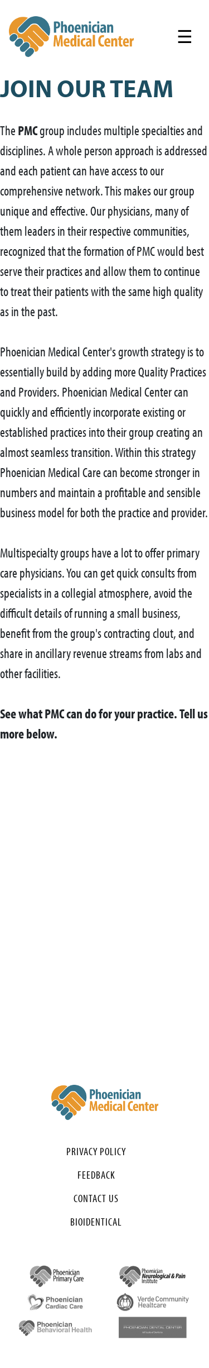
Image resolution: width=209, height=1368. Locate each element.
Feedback (96, 1174)
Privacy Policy (96, 1151)
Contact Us (96, 1198)
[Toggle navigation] (184, 36)
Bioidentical (96, 1221)
